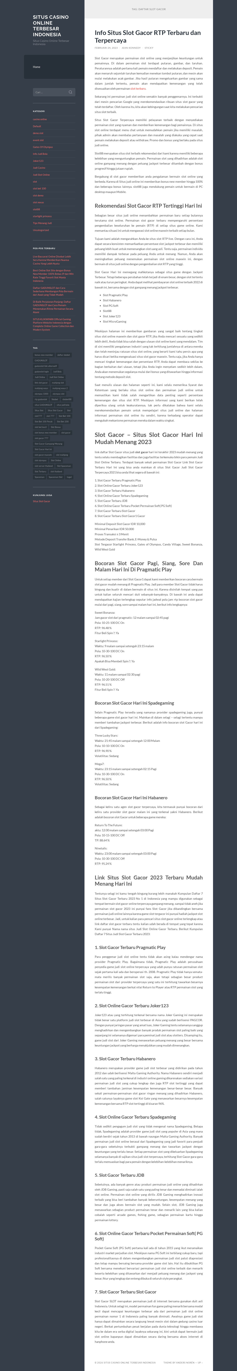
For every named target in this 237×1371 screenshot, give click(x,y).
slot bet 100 (39, 188)
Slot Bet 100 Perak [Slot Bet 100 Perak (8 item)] (44, 421)
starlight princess (42, 216)
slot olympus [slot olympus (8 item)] (40, 460)
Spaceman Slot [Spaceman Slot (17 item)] (55, 477)
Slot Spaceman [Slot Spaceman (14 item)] (64, 466)
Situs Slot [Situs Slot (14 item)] (39, 410)
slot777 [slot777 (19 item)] (38, 416)
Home (36, 67)
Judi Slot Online (41, 174)
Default (37, 126)
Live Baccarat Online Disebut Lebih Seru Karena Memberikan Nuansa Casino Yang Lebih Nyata (52, 260)
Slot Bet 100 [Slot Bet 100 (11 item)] (64, 416)
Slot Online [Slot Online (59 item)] (56, 460)
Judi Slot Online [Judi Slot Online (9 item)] (56, 377)
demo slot (38, 133)
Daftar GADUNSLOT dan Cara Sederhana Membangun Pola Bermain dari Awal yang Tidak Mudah (53, 291)
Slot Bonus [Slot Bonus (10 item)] (56, 427)
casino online (40, 119)
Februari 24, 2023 (106, 48)
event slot (38, 140)
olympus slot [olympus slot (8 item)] (58, 393)
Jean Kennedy (131, 48)
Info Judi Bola (40, 153)
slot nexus (38, 202)
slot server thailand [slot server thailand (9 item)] (44, 466)
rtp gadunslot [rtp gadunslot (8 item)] (41, 399)
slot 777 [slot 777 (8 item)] (50, 416)
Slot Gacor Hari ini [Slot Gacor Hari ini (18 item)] (43, 449)
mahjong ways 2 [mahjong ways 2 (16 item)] (60, 388)
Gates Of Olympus (43, 146)
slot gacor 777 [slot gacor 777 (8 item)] (41, 438)
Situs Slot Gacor (41, 501)
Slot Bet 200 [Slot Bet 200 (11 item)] (63, 421)
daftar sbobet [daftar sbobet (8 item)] (63, 355)
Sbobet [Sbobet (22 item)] (55, 399)
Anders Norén (185, 1362)
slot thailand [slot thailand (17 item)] (56, 471)
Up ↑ (200, 1362)
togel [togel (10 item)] (69, 477)
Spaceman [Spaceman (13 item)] (39, 477)
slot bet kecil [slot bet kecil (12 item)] (40, 427)
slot (35, 181)
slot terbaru (138, 88)
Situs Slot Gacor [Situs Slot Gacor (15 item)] (55, 410)
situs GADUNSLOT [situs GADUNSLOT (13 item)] (43, 405)
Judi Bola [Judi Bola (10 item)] (57, 371)
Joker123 (38, 160)
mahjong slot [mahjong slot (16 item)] (58, 382)
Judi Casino (39, 167)
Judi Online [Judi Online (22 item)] (40, 377)
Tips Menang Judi (42, 223)
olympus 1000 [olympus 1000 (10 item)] (41, 393)
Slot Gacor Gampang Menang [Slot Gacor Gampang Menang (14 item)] (48, 443)
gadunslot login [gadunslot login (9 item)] (42, 371)
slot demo (38, 195)
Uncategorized (41, 230)
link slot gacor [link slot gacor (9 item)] (41, 382)
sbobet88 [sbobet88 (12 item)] (66, 399)
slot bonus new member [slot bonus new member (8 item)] (46, 432)
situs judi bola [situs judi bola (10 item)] (63, 405)
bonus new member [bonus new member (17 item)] (44, 355)
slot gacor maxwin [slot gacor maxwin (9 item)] (43, 455)
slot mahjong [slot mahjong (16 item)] (62, 455)
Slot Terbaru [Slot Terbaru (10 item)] (40, 471)
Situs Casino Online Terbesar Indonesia (51, 25)
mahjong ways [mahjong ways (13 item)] (41, 388)
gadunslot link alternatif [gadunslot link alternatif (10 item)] (46, 366)
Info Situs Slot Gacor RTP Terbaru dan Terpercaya (148, 36)
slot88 (36, 209)
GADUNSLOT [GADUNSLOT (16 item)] (41, 360)
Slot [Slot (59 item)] (69, 410)
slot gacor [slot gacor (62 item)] (65, 432)
